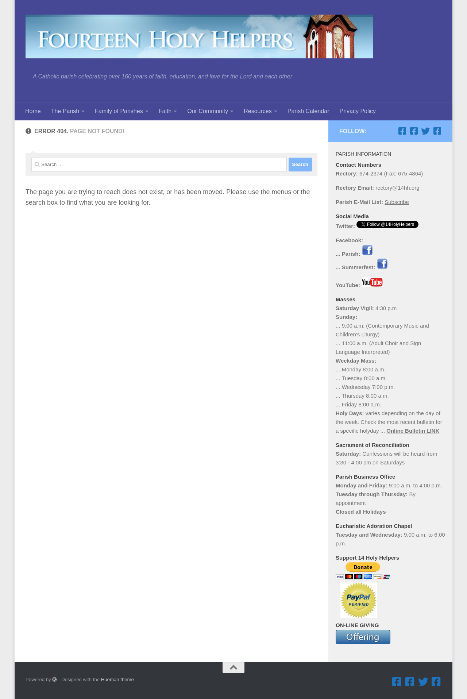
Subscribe (397, 202)
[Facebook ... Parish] (402, 131)
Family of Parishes (119, 111)
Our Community (207, 111)
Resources (257, 111)
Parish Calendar (308, 111)
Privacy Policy (357, 111)
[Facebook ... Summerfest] (413, 131)
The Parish (65, 111)
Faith (165, 111)
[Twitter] (425, 131)
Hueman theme (117, 679)
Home (33, 111)
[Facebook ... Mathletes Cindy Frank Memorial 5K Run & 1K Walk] (437, 131)
